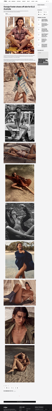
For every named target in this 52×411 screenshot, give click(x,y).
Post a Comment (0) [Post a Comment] (19, 401)
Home (4, 4)
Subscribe (46, 409)
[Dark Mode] (46, 1)
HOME (9, 1)
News (27, 410)
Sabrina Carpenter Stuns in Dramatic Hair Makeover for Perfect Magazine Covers (44, 45)
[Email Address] (39, 409)
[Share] (35, 14)
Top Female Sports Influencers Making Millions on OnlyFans (45, 20)
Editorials (7, 4)
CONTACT (33, 1)
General (20, 410)
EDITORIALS (19, 1)
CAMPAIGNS (13, 1)
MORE (36, 1)
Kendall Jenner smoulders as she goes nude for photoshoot (44, 40)
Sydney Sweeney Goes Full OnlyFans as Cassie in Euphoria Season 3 (45, 25)
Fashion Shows (28, 408)
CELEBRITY (24, 1)
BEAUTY (28, 1)
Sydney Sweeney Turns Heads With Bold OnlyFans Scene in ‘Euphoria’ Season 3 (45, 30)
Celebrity (20, 408)
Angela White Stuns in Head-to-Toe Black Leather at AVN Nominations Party (45, 35)
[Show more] (19, 388)
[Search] (47, 1)
